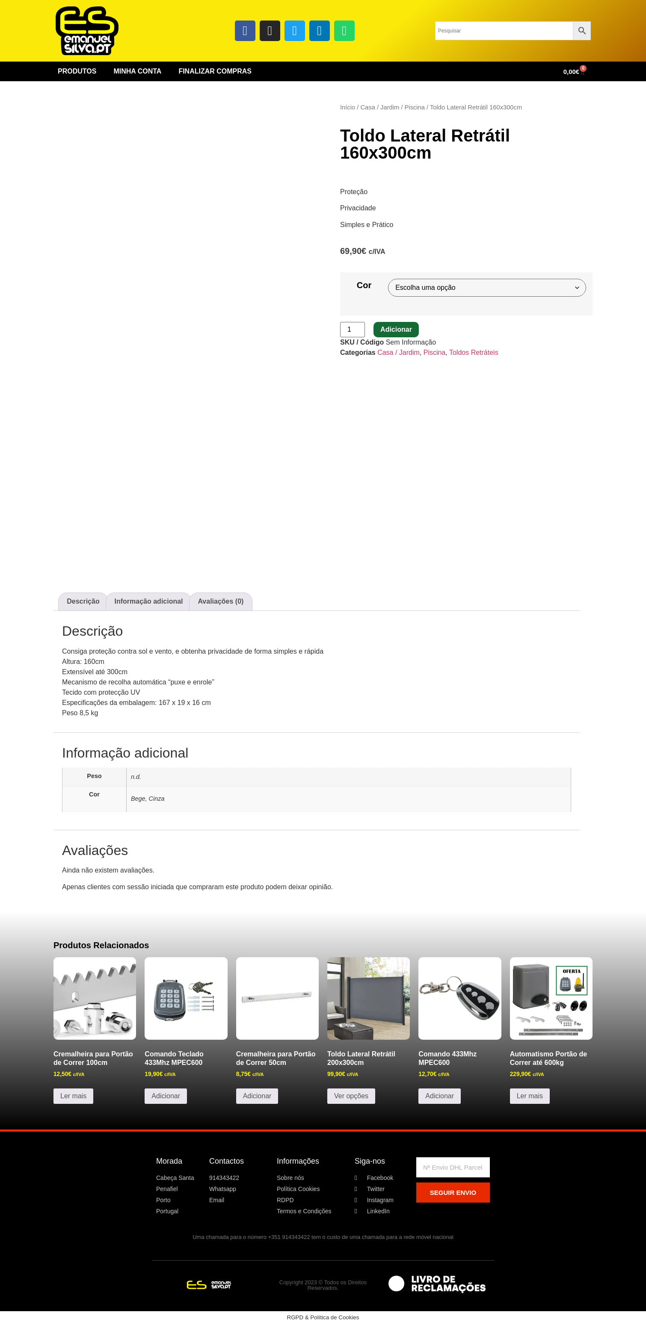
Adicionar (396, 329)
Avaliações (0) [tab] (220, 601)
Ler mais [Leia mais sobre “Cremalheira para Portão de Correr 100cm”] (73, 1096)
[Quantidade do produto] (352, 329)
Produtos (77, 71)
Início (347, 107)
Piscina (415, 107)
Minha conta (137, 71)
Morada (169, 1161)
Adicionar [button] (165, 1096)
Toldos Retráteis (473, 352)
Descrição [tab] (83, 601)
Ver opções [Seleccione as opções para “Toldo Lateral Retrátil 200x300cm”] (351, 1096)
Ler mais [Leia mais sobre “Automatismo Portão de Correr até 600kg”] (530, 1096)
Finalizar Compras (215, 71)
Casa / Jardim (379, 107)
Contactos (226, 1161)
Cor (364, 285)
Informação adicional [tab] (149, 601)
